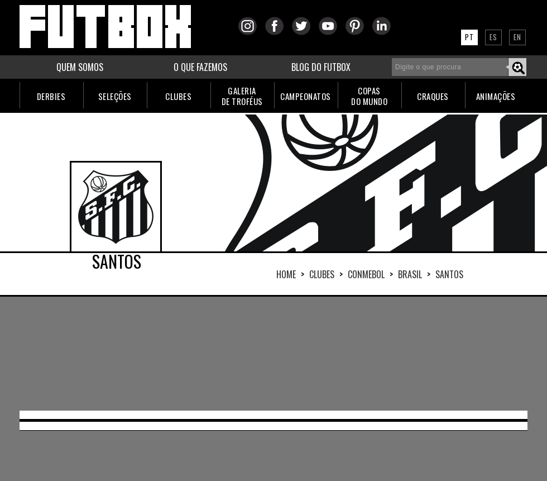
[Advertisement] (139, 352)
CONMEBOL (366, 274)
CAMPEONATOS (305, 96)
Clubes (321, 274)
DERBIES (51, 96)
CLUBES (178, 96)
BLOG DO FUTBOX (321, 67)
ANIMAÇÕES (496, 96)
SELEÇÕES (115, 96)
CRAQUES (433, 96)
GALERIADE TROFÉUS (242, 95)
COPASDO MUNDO (369, 95)
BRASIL (410, 274)
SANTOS (449, 274)
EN (517, 36)
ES (493, 36)
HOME (286, 274)
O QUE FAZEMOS (200, 67)
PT (469, 36)
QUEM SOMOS (79, 67)
